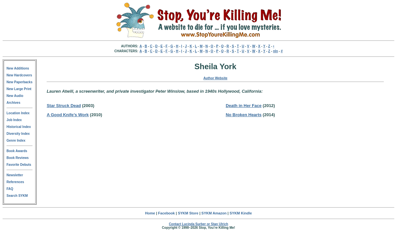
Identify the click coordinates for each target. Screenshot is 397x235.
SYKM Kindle (241, 213)
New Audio (15, 96)
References (15, 182)
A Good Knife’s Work (68, 114)
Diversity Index (18, 133)
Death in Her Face (244, 105)
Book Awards (17, 151)
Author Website (215, 78)
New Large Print (19, 89)
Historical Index (19, 127)
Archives (13, 102)
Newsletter (15, 175)
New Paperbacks (20, 82)
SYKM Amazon (213, 213)
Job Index (14, 120)
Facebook (166, 213)
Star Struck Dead (64, 105)
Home (150, 213)
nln (275, 51)
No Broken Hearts (244, 114)
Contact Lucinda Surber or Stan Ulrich (198, 224)
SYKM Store (188, 213)
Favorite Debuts (19, 164)
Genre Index (16, 140)
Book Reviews (18, 158)
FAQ (10, 189)
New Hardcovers (19, 75)
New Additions (18, 68)
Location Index (18, 113)
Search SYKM (17, 195)
